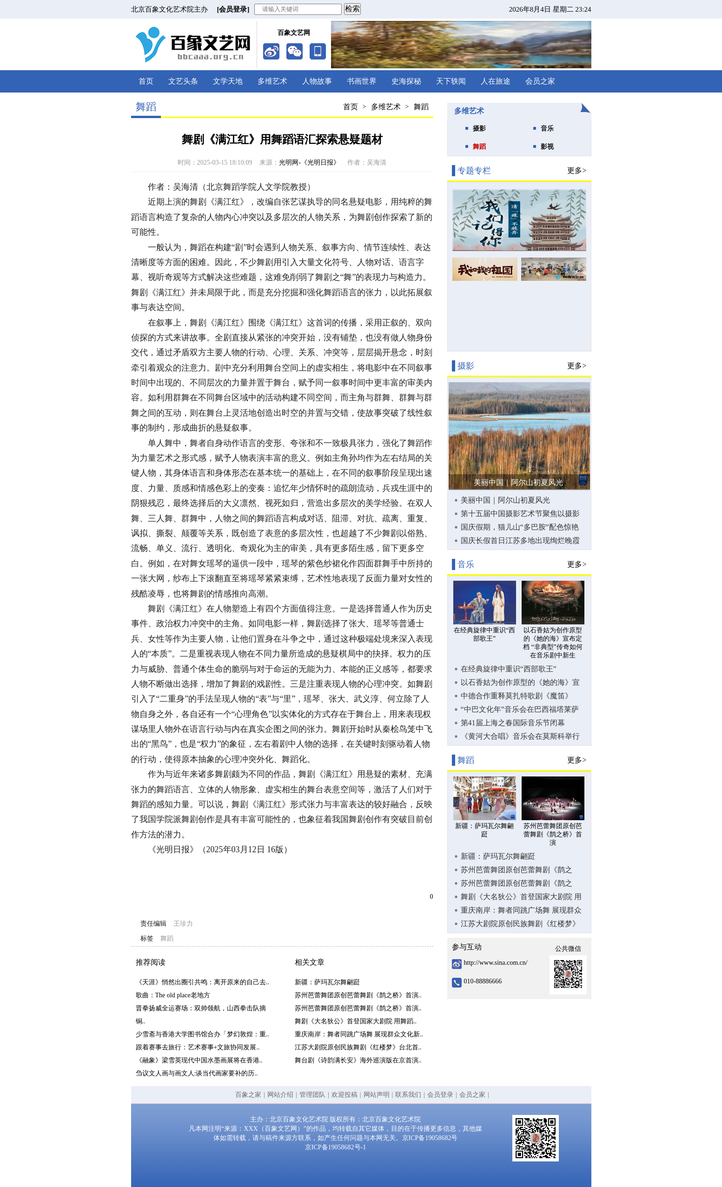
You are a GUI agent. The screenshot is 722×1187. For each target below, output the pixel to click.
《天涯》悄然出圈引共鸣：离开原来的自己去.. (202, 982)
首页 (146, 81)
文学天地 (228, 81)
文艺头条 (183, 81)
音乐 (547, 128)
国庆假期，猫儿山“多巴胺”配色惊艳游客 (520, 527)
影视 (547, 146)
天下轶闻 (451, 81)
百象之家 (248, 1094)
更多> (576, 170)
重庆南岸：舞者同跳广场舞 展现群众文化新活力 (521, 910)
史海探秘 (406, 81)
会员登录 (440, 1094)
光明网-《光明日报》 (309, 162)
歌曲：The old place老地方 (173, 995)
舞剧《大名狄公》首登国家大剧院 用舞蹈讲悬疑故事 (521, 897)
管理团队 (312, 1094)
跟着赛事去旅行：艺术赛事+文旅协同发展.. (198, 1047)
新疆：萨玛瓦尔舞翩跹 (327, 982)
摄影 (479, 128)
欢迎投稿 (344, 1094)
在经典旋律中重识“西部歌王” (508, 669)
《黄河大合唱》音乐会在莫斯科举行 (520, 736)
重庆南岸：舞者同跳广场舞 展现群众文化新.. (359, 1034)
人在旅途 (495, 81)
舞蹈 (421, 107)
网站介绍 (280, 1094)
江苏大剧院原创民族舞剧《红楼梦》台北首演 (520, 924)
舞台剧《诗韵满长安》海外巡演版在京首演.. (358, 1060)
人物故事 (317, 81)
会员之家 (540, 81)
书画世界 (362, 81)
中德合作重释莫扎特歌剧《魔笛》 (516, 696)
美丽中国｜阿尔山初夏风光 (518, 482)
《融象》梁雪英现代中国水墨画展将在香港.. (199, 1060)
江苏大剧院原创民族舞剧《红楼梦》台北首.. (358, 1047)
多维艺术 (272, 81)
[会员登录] (233, 9)
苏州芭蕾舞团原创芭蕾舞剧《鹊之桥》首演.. (358, 995)
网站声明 (377, 1094)
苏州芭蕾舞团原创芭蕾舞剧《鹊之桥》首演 (516, 870)
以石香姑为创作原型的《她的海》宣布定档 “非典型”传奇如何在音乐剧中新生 (521, 682)
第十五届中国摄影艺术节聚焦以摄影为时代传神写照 (520, 514)
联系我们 (408, 1094)
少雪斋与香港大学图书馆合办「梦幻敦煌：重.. (202, 1034)
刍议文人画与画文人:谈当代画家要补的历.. (197, 1073)
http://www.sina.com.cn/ (496, 962)
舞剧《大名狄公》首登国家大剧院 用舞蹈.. (356, 1021)
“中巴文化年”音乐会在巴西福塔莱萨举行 (520, 709)
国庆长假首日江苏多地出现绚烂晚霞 (520, 540)
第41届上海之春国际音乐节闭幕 (513, 723)
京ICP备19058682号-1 (335, 1147)
